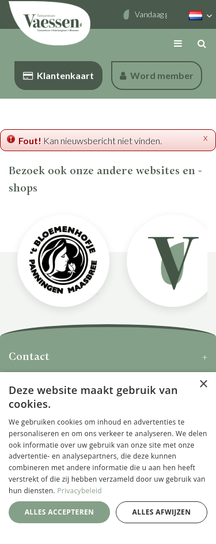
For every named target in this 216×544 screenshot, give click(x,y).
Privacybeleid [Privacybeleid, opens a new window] (79, 491)
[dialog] (108, 458)
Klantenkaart (58, 75)
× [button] (203, 384)
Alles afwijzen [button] (161, 512)
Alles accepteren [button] (59, 512)
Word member (157, 75)
